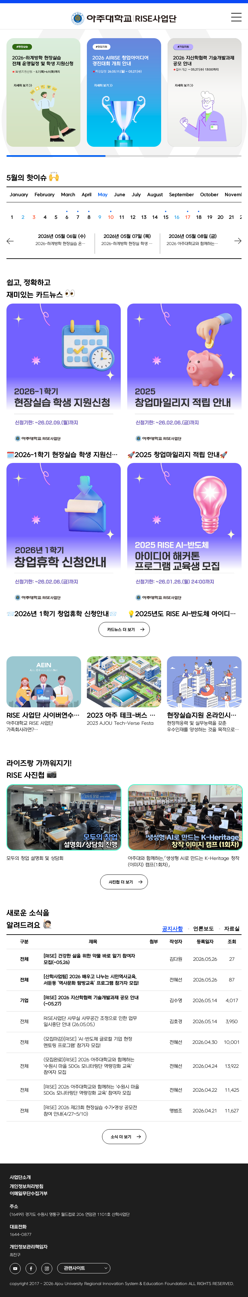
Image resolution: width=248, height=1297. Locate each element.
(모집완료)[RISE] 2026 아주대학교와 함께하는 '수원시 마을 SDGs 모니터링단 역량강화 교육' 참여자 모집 (89, 1066)
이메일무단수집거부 (28, 1193)
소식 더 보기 (121, 1137)
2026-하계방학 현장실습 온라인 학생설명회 (62, 243)
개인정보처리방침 (26, 1186)
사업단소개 (20, 1177)
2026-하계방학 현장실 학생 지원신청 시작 (127, 243)
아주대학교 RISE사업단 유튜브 (20, 1267)
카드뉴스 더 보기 (121, 629)
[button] (230, 245)
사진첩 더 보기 (121, 882)
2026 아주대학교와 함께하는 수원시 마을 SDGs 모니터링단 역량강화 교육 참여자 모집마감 (193, 243)
